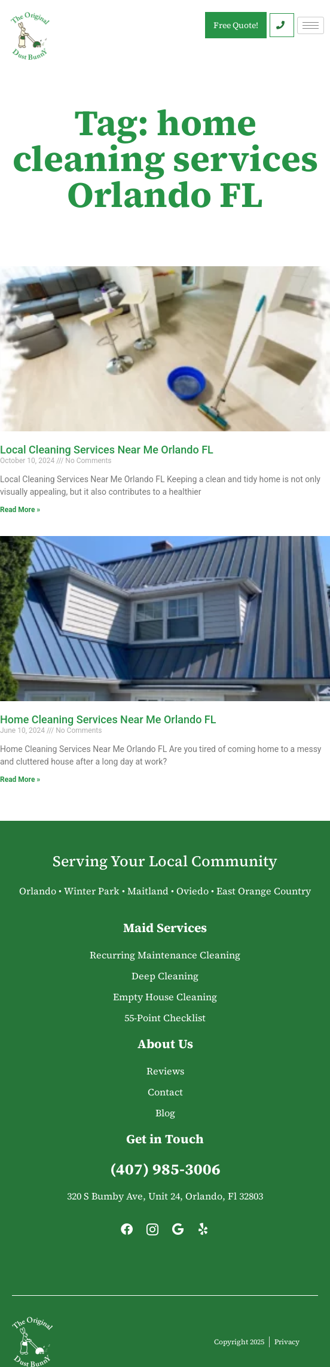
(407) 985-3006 (165, 1169)
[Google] (178, 1232)
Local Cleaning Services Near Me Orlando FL (106, 449)
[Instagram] (152, 1232)
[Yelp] (203, 1232)
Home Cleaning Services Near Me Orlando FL (108, 719)
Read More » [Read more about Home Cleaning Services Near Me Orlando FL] (20, 779)
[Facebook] (127, 1232)
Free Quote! (235, 25)
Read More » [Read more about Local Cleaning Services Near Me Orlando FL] (20, 510)
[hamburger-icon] (310, 25)
